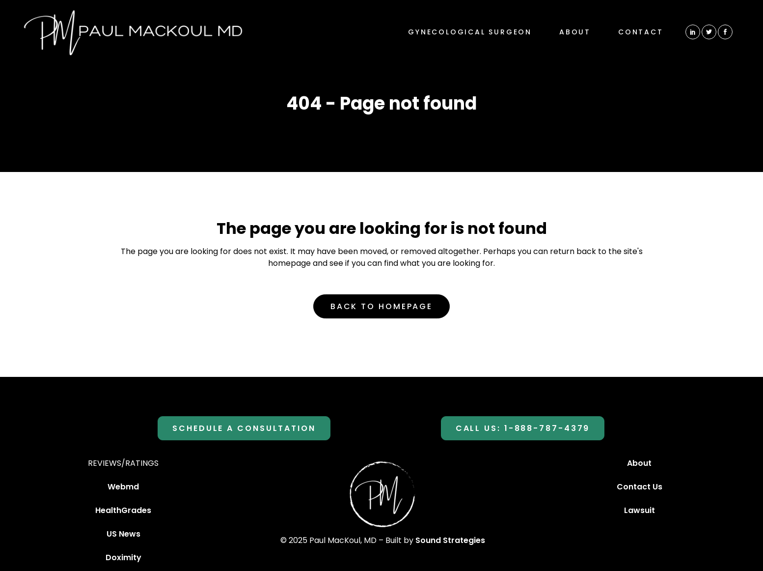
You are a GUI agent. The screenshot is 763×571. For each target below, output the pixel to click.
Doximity (123, 557)
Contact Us (639, 486)
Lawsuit (639, 510)
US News (123, 534)
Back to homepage (381, 306)
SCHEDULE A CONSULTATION (244, 428)
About (639, 463)
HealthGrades (123, 510)
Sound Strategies (450, 540)
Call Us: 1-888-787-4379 (523, 428)
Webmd (123, 486)
